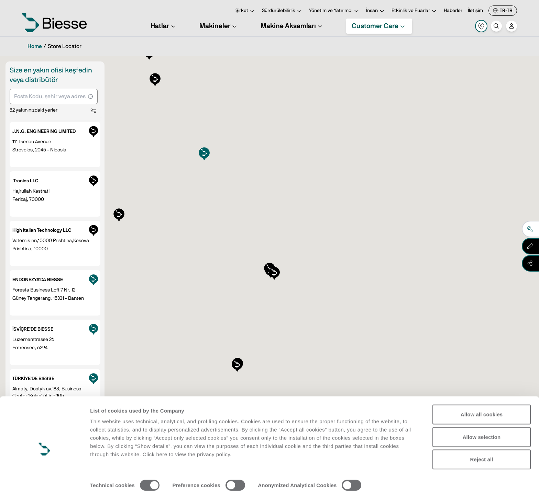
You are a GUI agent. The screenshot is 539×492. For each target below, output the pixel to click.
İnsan (376, 11)
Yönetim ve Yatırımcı (335, 11)
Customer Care (379, 26)
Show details (106, 478)
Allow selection (482, 406)
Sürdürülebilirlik (283, 11)
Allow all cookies (482, 384)
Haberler (453, 10)
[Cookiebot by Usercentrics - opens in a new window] (44, 478)
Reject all (481, 429)
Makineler (219, 26)
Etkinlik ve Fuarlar (415, 11)
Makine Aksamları (292, 26)
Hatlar (164, 26)
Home (35, 46)
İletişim (475, 10)
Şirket (245, 11)
